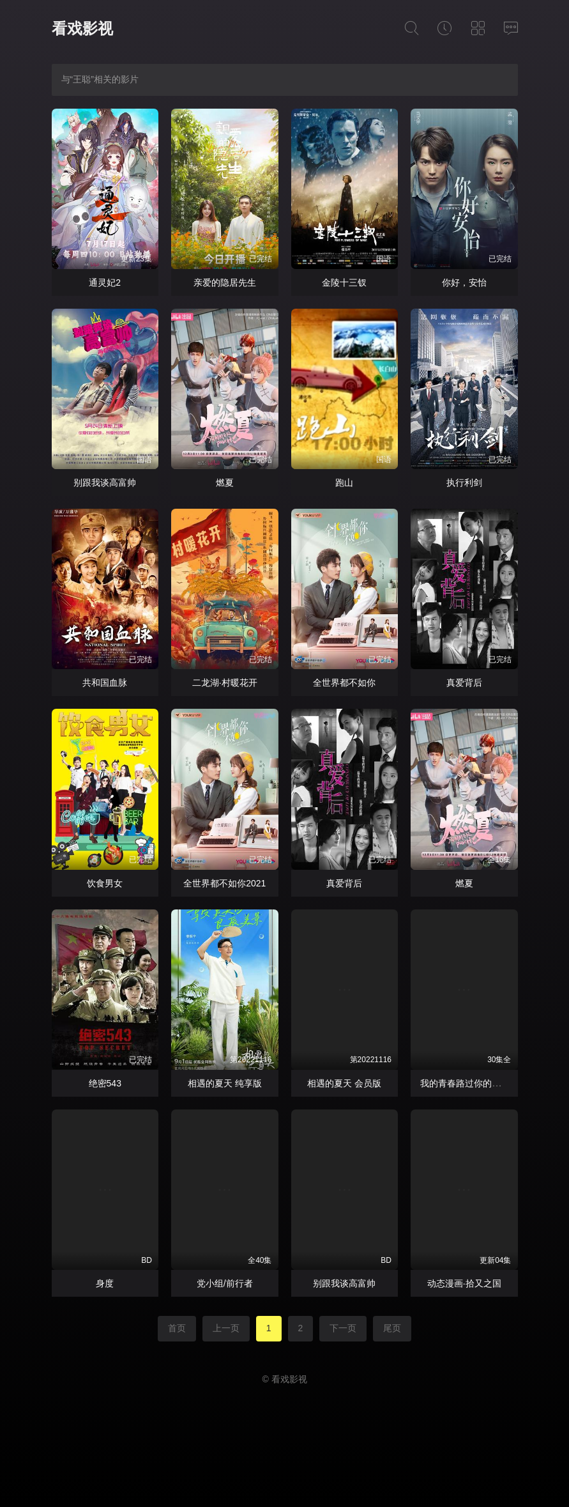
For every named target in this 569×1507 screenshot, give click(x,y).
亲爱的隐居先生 (224, 282)
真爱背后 (464, 682)
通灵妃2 (105, 282)
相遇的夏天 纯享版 (225, 1083)
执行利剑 (464, 482)
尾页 (392, 1328)
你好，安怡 (464, 282)
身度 (105, 1283)
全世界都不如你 (344, 682)
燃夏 (225, 482)
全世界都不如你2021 (224, 883)
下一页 (343, 1328)
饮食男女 (105, 883)
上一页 (226, 1328)
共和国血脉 (104, 682)
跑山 (344, 482)
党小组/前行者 (225, 1283)
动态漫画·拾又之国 (464, 1283)
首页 (177, 1328)
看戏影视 (82, 28)
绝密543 (105, 1083)
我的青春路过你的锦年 (465, 1083)
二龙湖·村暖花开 (224, 682)
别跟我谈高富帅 (104, 482)
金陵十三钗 (344, 282)
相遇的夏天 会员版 (344, 1083)
